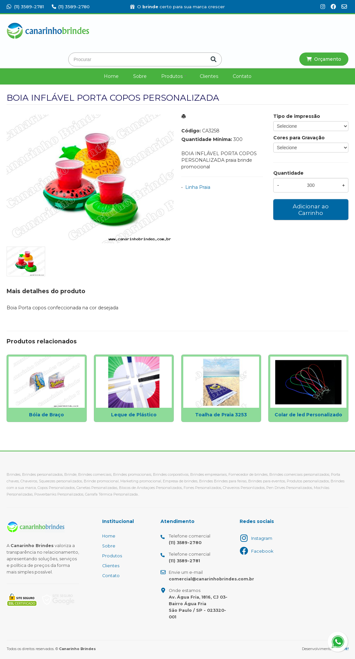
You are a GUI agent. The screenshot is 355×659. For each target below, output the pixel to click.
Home (111, 76)
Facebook (262, 551)
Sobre (140, 76)
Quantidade (288, 173)
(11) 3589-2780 (71, 6)
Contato (242, 76)
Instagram (261, 538)
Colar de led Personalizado (308, 415)
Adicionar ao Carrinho (311, 209)
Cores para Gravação (299, 138)
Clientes (209, 76)
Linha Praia (197, 187)
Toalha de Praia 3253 (221, 415)
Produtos (172, 76)
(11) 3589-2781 (25, 6)
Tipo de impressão (296, 116)
